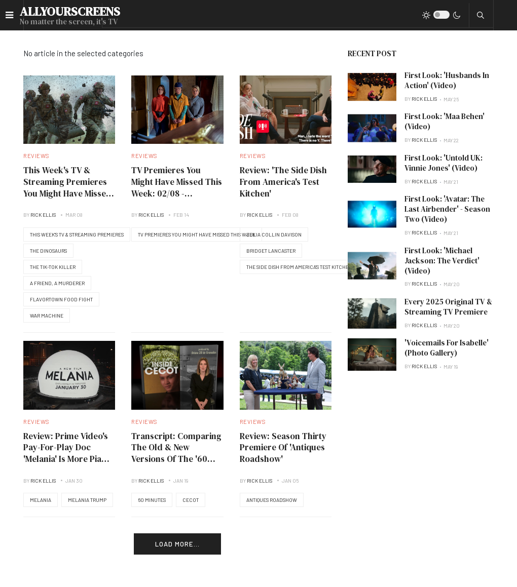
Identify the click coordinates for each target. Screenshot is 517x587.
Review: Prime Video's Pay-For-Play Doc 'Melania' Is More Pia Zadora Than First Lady (65, 459)
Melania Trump (87, 500)
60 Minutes (152, 500)
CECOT (190, 500)
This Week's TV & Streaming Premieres (77, 234)
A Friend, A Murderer (57, 283)
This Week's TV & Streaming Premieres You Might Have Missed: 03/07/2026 (68, 187)
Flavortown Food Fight (61, 299)
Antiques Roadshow (271, 500)
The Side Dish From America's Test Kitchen (299, 267)
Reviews (36, 155)
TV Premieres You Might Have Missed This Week (196, 234)
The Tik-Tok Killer (53, 267)
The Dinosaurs (48, 251)
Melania (40, 500)
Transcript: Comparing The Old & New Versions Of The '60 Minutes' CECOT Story (176, 453)
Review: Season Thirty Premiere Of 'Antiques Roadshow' (283, 447)
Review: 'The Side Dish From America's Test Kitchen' (283, 181)
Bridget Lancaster (271, 251)
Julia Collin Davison (274, 234)
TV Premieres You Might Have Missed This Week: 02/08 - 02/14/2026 (176, 187)
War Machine (46, 315)
